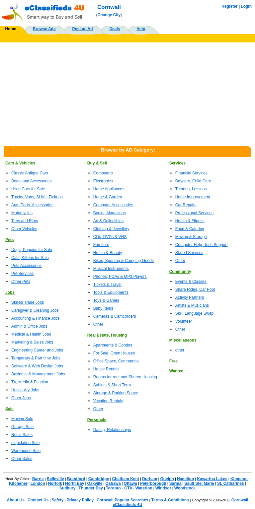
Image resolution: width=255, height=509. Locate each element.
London (38, 483)
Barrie (38, 479)
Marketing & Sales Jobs (32, 342)
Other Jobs (21, 398)
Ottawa (130, 483)
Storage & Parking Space (115, 393)
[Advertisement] (127, 92)
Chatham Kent (125, 479)
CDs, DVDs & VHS (110, 236)
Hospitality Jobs (25, 390)
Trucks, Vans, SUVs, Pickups (37, 197)
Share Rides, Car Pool (195, 289)
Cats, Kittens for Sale (30, 257)
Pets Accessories (26, 265)
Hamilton (185, 479)
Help (140, 29)
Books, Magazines (109, 213)
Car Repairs (186, 205)
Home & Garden (107, 197)
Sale (9, 409)
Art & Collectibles (108, 221)
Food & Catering (189, 228)
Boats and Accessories (31, 181)
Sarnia (175, 483)
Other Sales (21, 458)
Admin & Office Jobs (29, 326)
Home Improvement (192, 197)
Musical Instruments (111, 268)
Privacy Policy (80, 500)
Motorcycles (22, 213)
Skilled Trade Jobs (27, 302)
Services (177, 163)
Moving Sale (22, 418)
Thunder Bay (91, 488)
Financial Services (191, 173)
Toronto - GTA (119, 488)
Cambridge (98, 479)
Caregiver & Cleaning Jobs (35, 310)
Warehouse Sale (26, 450)
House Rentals (106, 369)
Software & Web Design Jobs (37, 366)
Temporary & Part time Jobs (35, 358)
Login (246, 6)
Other (98, 324)
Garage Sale (22, 426)
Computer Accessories (113, 205)
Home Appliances (108, 189)
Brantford (76, 479)
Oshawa (113, 483)
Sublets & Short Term (112, 385)
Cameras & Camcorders (114, 316)
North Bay (74, 483)
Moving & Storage (191, 236)
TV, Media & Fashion (29, 382)
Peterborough (153, 483)
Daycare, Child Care (193, 181)
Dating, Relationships (112, 429)
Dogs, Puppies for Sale (31, 249)
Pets (9, 239)
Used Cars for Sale (28, 189)
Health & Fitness (190, 221)
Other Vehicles (24, 228)
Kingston (239, 479)
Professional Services (194, 213)
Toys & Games (106, 300)
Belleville (55, 479)
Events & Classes (191, 281)
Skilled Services (189, 252)
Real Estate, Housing (107, 335)
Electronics (103, 181)
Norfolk (55, 483)
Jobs (10, 292)
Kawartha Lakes (212, 479)
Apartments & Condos (112, 345)
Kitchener (18, 483)
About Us (16, 500)
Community (180, 271)
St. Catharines (230, 483)
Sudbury (67, 488)
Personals (96, 419)
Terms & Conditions (170, 500)
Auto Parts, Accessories (32, 205)
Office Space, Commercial (116, 361)
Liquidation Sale (25, 442)
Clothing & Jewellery (111, 228)
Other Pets (20, 281)
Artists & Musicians (192, 305)
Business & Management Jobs (38, 374)
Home (10, 29)
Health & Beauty (107, 252)
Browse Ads (44, 29)
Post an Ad (82, 29)
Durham (149, 479)
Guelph (167, 479)
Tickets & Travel (107, 284)
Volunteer (183, 321)
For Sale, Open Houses (114, 353)
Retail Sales (22, 434)
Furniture (101, 244)
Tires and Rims (24, 221)
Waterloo (143, 488)
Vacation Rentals (108, 401)
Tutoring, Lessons (191, 189)
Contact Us (38, 500)
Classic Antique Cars (29, 173)
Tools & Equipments (110, 292)
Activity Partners (189, 297)
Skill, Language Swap (194, 313)
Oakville (94, 483)
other (179, 350)
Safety (57, 500)
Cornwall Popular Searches (122, 500)
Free (173, 361)
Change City (109, 15)
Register (229, 6)
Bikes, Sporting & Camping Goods (123, 260)
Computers (103, 173)
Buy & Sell (97, 163)
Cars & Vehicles (20, 163)
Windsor (163, 488)
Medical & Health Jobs (31, 334)
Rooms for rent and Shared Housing (125, 377)
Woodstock (185, 488)
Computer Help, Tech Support (201, 244)
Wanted (176, 371)
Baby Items (103, 308)
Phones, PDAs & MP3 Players (120, 276)
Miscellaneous (183, 340)
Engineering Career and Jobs (37, 350)
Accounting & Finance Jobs (35, 318)
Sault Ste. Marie (199, 483)
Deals (114, 29)
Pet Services (22, 273)
